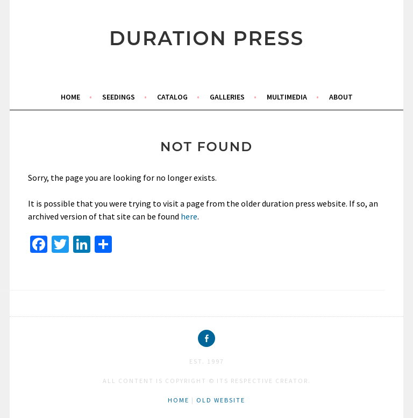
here (189, 216)
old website (220, 400)
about (341, 97)
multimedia (287, 97)
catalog (172, 97)
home (70, 97)
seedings (118, 97)
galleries (227, 97)
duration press (206, 38)
